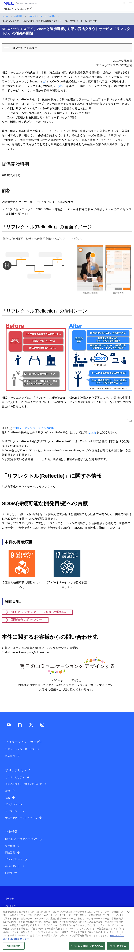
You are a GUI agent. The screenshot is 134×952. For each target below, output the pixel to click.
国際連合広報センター (26, 620)
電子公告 (9, 898)
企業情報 (18, 16)
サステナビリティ (15, 777)
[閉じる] (128, 914)
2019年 (51, 16)
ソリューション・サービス (20, 749)
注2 (61, 86)
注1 (44, 81)
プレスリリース (35, 16)
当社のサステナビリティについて (23, 784)
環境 (7, 791)
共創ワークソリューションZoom (31, 427)
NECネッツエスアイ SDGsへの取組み (38, 612)
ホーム (5, 16)
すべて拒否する (118, 947)
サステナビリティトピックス (21, 817)
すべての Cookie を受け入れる (87, 947)
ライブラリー (12, 811)
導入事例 (10, 756)
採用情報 (10, 846)
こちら (90, 432)
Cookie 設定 (13, 947)
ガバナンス (11, 804)
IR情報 (9, 872)
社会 (7, 797)
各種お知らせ (12, 866)
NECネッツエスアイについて (21, 839)
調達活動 (10, 852)
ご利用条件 (10, 906)
